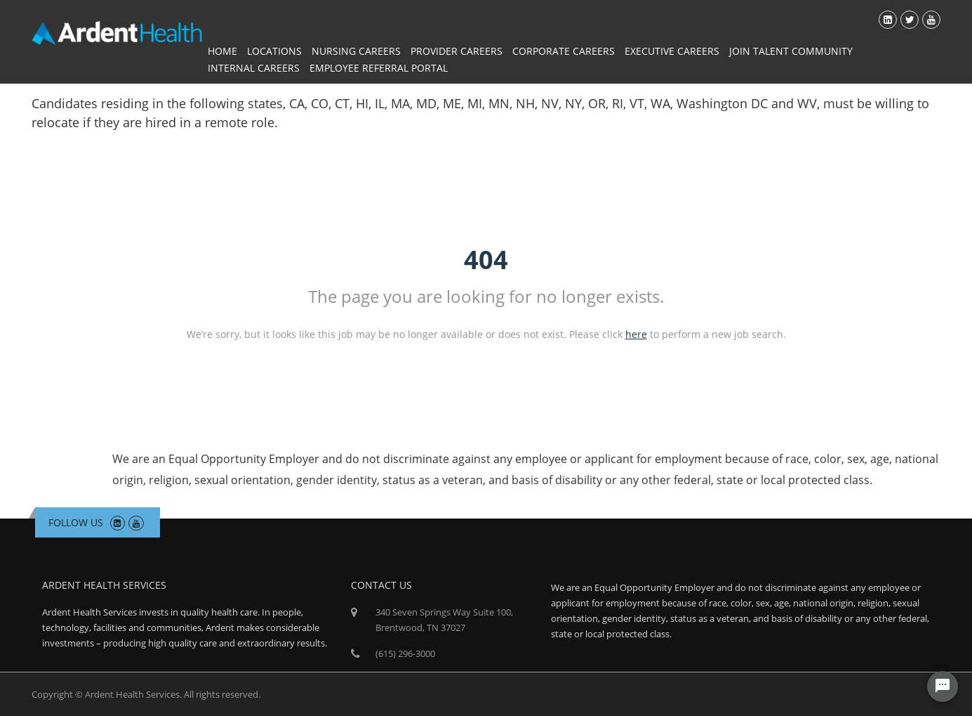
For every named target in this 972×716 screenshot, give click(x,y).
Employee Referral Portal (378, 67)
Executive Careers (672, 51)
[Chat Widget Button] (942, 686)
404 (486, 259)
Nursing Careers (356, 51)
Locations (274, 51)
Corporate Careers (563, 51)
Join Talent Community (791, 51)
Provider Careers (456, 51)
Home (222, 51)
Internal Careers (254, 67)
